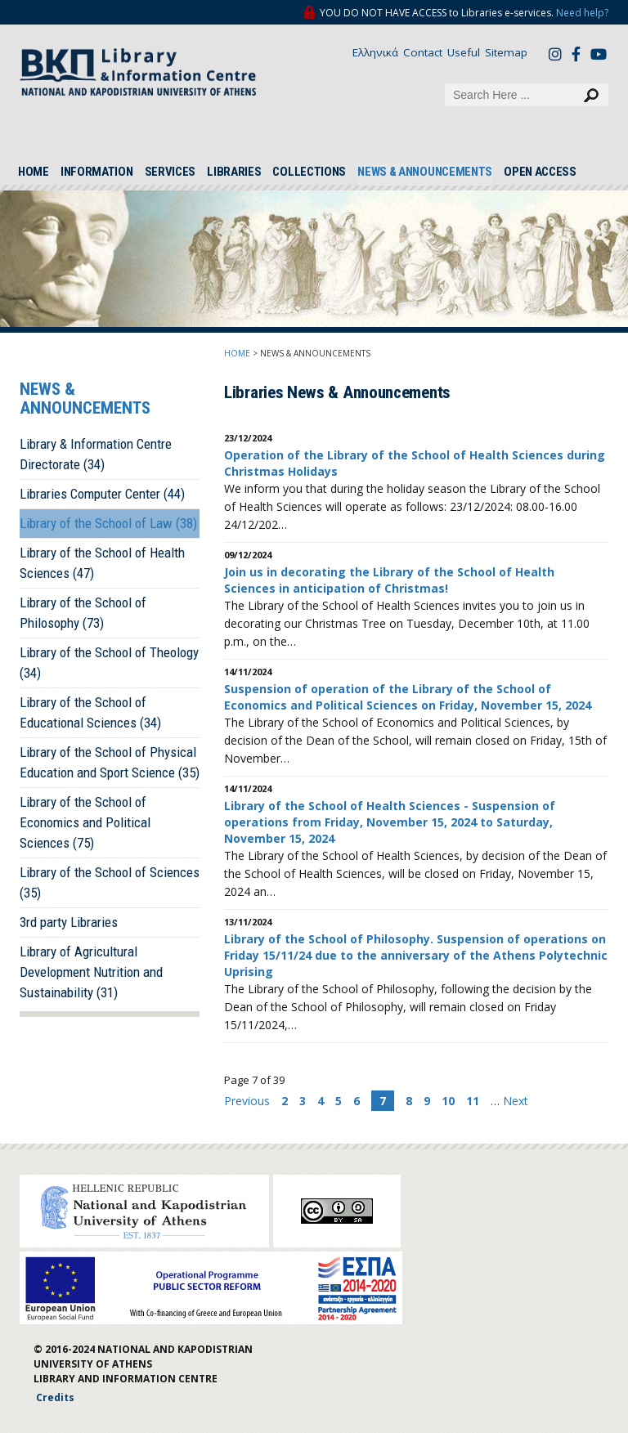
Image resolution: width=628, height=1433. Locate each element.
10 (448, 1100)
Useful (463, 52)
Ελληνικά (375, 52)
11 (472, 1100)
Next (515, 1100)
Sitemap (506, 52)
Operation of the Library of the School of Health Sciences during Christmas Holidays (414, 463)
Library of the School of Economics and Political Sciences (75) (85, 822)
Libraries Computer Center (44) (102, 494)
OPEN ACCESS (540, 171)
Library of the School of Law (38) (108, 523)
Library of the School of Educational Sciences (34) (90, 712)
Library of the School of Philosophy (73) (83, 612)
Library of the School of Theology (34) (109, 662)
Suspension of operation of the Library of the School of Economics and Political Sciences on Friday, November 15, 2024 (407, 697)
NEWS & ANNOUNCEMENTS (424, 171)
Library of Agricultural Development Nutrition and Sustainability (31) (91, 972)
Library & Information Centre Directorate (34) (96, 454)
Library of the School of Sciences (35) (110, 882)
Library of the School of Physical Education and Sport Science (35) (110, 762)
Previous (248, 1100)
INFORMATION (97, 171)
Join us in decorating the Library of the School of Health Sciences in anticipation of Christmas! (389, 580)
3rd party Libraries (69, 922)
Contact (422, 52)
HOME (33, 171)
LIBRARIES (234, 171)
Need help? (582, 13)
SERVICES (170, 171)
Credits (55, 1397)
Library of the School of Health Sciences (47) (102, 562)
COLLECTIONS (309, 171)
